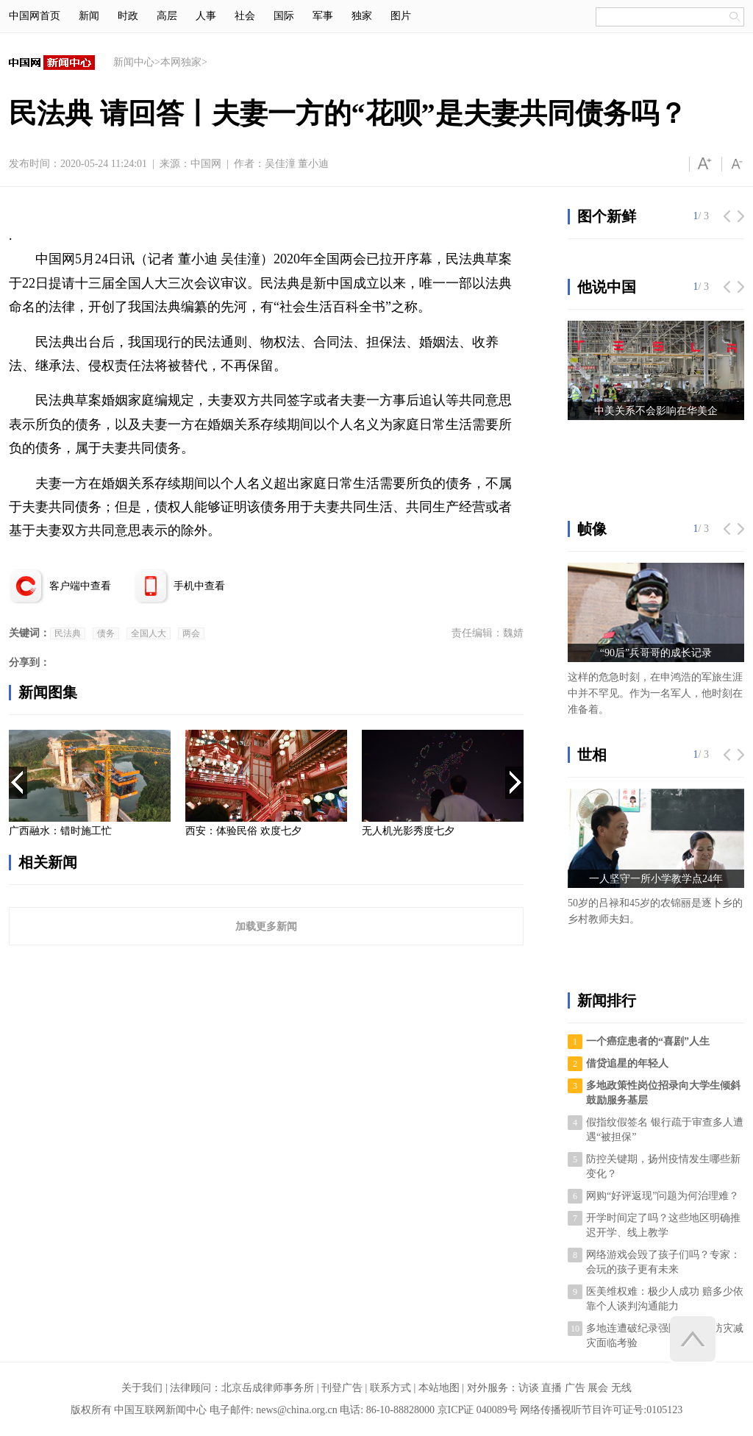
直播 (551, 1387)
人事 (206, 15)
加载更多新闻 (266, 926)
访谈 (528, 1387)
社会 (245, 15)
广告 (575, 1387)
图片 (400, 15)
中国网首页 (34, 15)
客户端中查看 (80, 585)
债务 (106, 633)
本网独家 (180, 62)
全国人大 (148, 633)
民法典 (67, 633)
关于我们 (142, 1387)
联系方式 (390, 1387)
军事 (323, 15)
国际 (284, 15)
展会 (598, 1387)
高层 (167, 15)
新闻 (89, 15)
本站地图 (439, 1387)
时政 (128, 15)
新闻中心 (133, 62)
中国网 (205, 163)
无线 (621, 1387)
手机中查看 (199, 585)
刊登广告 (342, 1387)
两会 (191, 633)
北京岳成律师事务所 (267, 1387)
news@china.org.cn (297, 1409)
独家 (361, 15)
